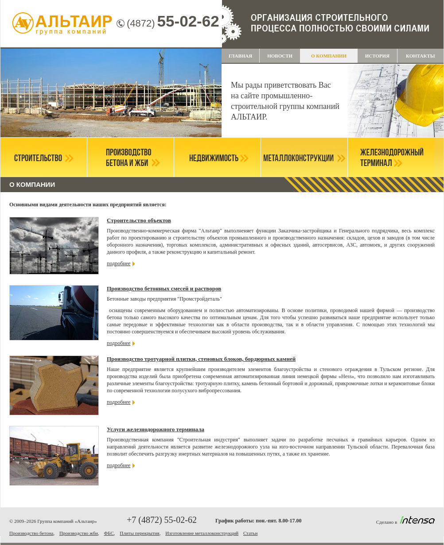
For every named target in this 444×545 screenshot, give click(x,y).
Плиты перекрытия (139, 533)
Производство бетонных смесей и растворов (164, 288)
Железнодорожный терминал (391, 157)
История (377, 55)
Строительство (43, 157)
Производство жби (78, 533)
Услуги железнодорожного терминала (155, 429)
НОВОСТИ (279, 55)
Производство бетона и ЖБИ (130, 157)
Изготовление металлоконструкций (201, 533)
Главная (240, 55)
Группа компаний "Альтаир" (62, 24)
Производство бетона (31, 533)
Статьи (250, 533)
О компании (329, 55)
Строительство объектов (139, 220)
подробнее (118, 263)
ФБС (108, 533)
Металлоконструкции (304, 157)
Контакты (420, 55)
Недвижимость (217, 157)
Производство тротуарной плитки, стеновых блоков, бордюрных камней (201, 359)
